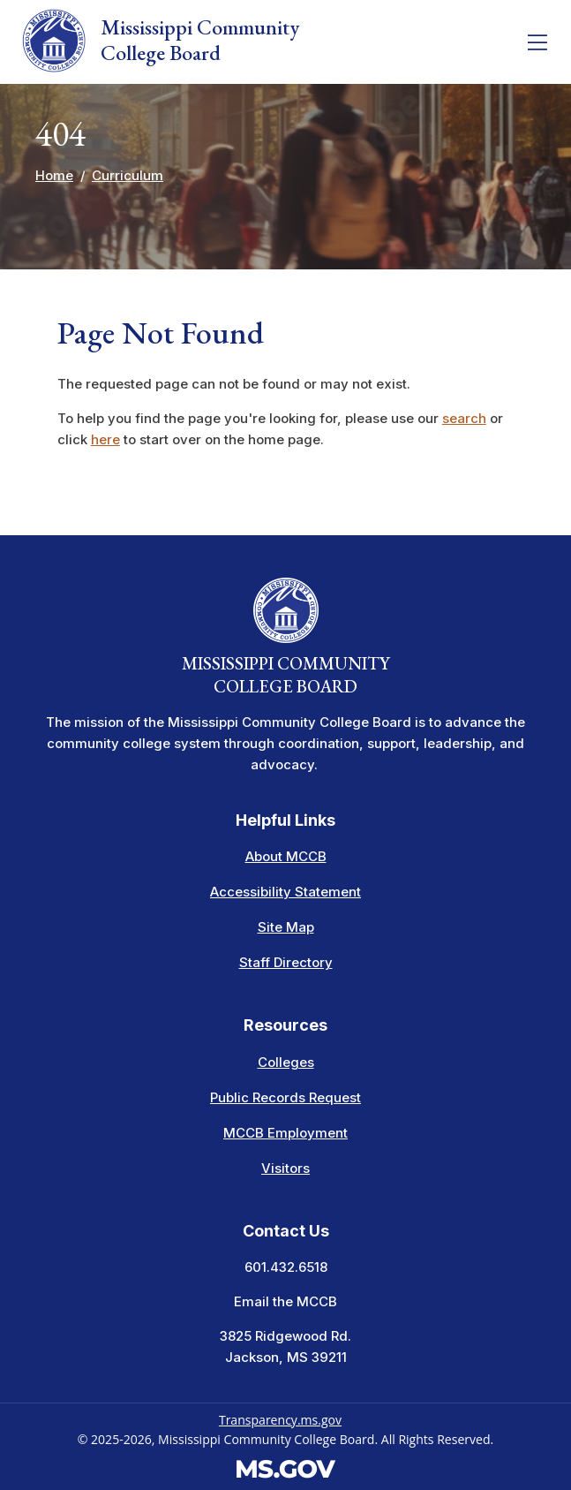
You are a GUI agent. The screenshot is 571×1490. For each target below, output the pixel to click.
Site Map (286, 927)
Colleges (286, 1062)
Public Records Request (285, 1097)
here (105, 439)
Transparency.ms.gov (280, 1419)
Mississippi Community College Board (160, 40)
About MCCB (286, 856)
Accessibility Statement (285, 891)
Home (54, 175)
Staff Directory (286, 962)
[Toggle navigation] (537, 42)
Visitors (285, 1168)
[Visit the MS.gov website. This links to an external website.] (285, 1467)
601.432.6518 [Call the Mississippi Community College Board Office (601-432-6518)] (285, 1267)
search (464, 418)
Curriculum (127, 175)
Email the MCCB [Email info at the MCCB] (285, 1301)
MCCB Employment (285, 1132)
